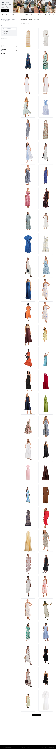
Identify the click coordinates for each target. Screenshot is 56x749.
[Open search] (46, 14)
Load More (37, 715)
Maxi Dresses (5, 20)
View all (5, 10)
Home (26, 14)
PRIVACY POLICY (43, 747)
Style (13, 14)
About (33, 14)
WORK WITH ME (35, 747)
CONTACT (24, 747)
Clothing (6, 33)
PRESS (28, 747)
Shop (39, 14)
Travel (20, 14)
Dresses (13, 19)
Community (5, 14)
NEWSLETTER (51, 747)
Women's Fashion (5, 19)
